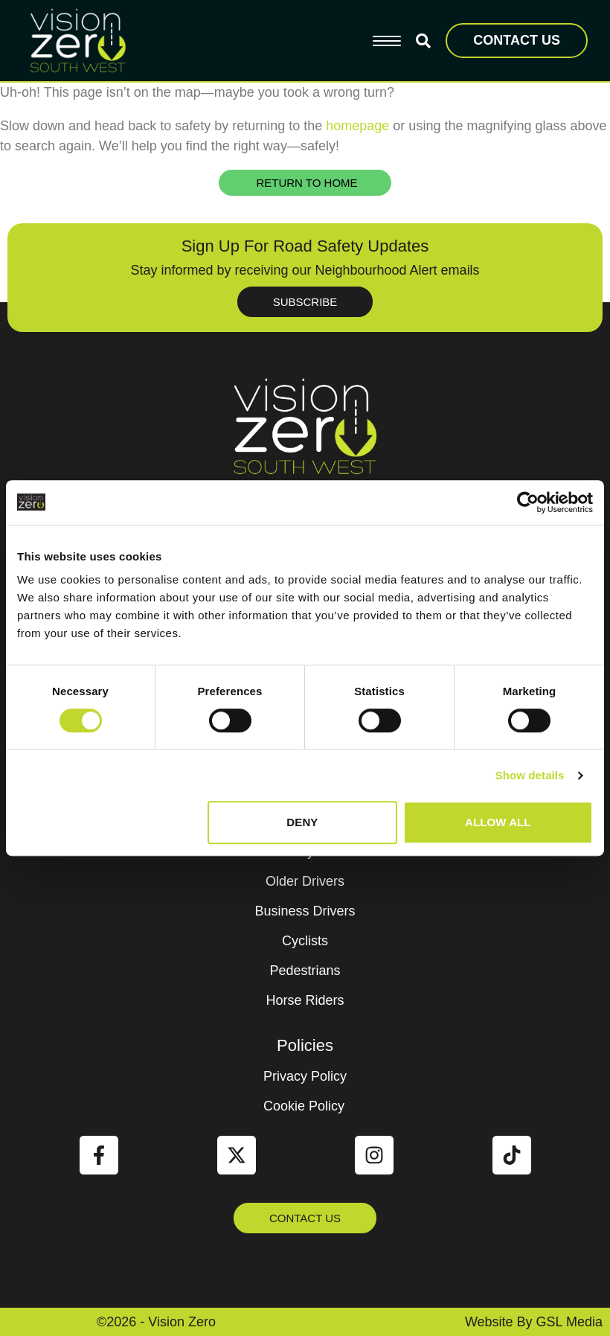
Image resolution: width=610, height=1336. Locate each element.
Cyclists (305, 940)
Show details (530, 775)
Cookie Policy (303, 1106)
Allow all (498, 822)
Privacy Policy (305, 1076)
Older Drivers (305, 881)
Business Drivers (304, 911)
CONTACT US (516, 40)
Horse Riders (305, 1000)
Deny (302, 822)
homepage (357, 125)
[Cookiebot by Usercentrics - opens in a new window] (528, 502)
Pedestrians (304, 970)
